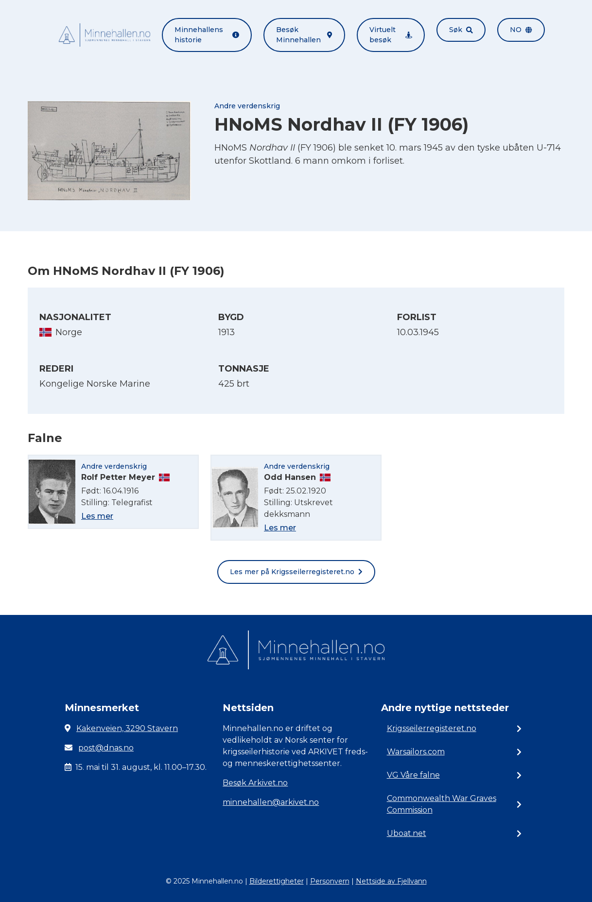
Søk (461, 29)
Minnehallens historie (206, 34)
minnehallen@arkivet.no (271, 802)
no (521, 29)
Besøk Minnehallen (304, 34)
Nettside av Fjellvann (391, 881)
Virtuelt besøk (390, 34)
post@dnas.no (106, 747)
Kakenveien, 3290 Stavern (127, 728)
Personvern (329, 881)
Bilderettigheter (276, 881)
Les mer (97, 516)
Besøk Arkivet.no (255, 782)
